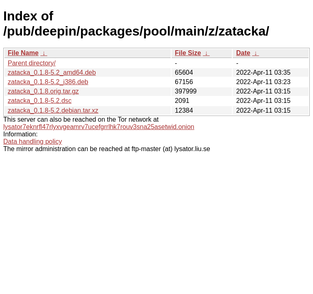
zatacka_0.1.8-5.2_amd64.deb (52, 72)
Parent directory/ (31, 63)
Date (243, 52)
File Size (188, 52)
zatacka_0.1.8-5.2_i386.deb (48, 81)
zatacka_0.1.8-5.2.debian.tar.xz (53, 110)
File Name (23, 52)
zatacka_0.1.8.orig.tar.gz (43, 91)
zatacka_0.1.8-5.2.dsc (40, 100)
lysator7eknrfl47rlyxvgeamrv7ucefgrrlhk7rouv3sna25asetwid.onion (98, 126)
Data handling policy (32, 141)
